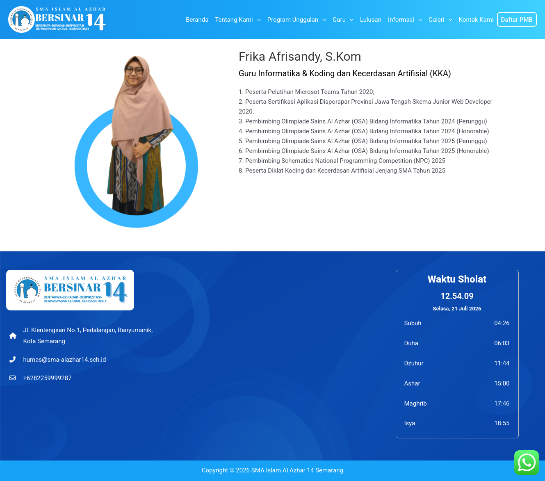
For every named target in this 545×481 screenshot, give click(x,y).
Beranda (197, 19)
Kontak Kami (476, 19)
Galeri (440, 19)
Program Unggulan (296, 19)
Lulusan (370, 19)
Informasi (405, 19)
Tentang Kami (237, 19)
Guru (343, 19)
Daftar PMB (517, 19)
